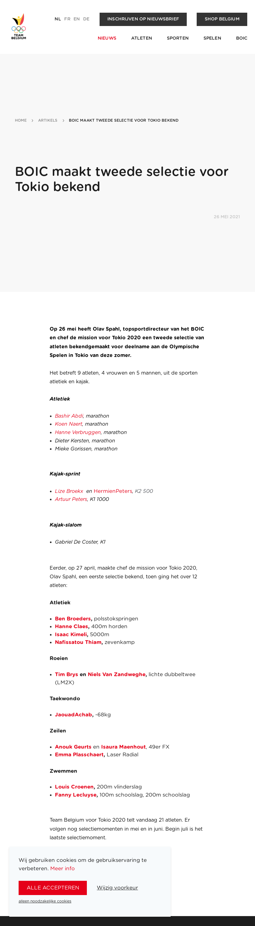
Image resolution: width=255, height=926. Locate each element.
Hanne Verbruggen (78, 432)
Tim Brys (66, 674)
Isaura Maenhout (123, 747)
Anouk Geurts (73, 747)
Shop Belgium (222, 19)
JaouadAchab (73, 714)
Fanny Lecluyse (75, 795)
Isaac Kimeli (71, 634)
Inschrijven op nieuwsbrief (143, 19)
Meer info (62, 868)
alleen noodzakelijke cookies (45, 901)
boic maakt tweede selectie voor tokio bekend (123, 120)
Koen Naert (68, 424)
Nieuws (107, 38)
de (86, 19)
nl (58, 19)
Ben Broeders (73, 618)
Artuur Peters (71, 499)
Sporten (178, 38)
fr (67, 19)
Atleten (141, 38)
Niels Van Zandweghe (116, 674)
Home (21, 120)
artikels (48, 120)
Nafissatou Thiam (78, 642)
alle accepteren (53, 887)
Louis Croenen (74, 786)
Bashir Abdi (69, 416)
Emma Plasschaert (79, 754)
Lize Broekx (69, 491)
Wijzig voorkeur (117, 887)
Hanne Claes (71, 626)
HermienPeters (113, 491)
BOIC (242, 38)
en (77, 19)
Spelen (212, 38)
